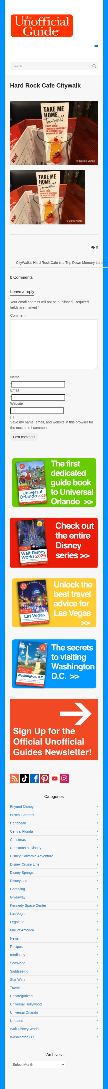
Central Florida (21, 831)
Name (15, 377)
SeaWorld (17, 963)
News (14, 938)
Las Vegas (18, 914)
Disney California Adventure (31, 856)
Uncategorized (21, 996)
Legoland (17, 922)
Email (14, 390)
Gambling (17, 889)
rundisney (17, 955)
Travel (15, 988)
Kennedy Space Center (28, 905)
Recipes (16, 947)
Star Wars (18, 980)
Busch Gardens (22, 815)
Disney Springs (22, 873)
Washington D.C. (23, 1037)
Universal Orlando (24, 1012)
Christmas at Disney (25, 848)
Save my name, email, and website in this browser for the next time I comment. (51, 425)
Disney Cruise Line (25, 864)
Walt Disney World (24, 1029)
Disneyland (18, 881)
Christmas (18, 840)
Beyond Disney (22, 807)
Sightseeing (19, 971)
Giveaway (17, 897)
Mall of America (22, 930)
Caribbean (18, 823)
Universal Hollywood (26, 1004)
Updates (16, 1021)
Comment (18, 315)
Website (16, 403)
